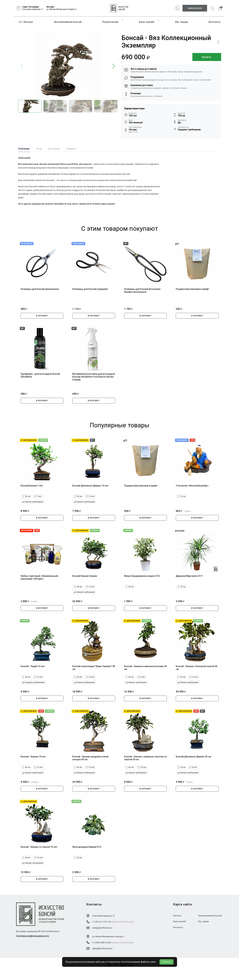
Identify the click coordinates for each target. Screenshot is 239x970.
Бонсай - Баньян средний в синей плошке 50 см (90, 758)
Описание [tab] (24, 148)
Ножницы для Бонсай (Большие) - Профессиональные (143, 290)
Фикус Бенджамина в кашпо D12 (142, 576)
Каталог (26, 21)
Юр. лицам (181, 21)
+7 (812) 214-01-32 (101, 921)
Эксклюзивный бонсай (68, 21)
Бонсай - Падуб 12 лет (33, 666)
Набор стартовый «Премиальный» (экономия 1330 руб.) (40, 577)
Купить (206, 57)
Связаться (195, 8)
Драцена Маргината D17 (189, 576)
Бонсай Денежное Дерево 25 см (193, 756)
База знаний (146, 21)
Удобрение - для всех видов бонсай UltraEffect (40, 375)
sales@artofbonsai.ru (102, 927)
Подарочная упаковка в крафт (192, 289)
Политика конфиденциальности (32, 935)
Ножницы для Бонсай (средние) (90, 289)
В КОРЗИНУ (42, 316)
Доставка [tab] (54, 148)
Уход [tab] (39, 148)
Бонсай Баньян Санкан (84, 576)
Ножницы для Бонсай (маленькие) (40, 289)
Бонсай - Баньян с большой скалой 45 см (196, 667)
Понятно (166, 962)
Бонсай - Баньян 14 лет (33, 756)
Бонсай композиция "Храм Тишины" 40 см (93, 667)
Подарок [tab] (71, 148)
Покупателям (110, 21)
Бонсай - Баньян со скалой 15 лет (39, 847)
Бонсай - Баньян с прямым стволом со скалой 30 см (145, 758)
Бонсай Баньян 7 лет (32, 485)
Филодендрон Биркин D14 (86, 847)
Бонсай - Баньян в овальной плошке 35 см (145, 667)
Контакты (214, 21)
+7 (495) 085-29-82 (101, 942)
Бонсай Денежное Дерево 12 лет (90, 485)
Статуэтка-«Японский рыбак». (192, 485)
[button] (113, 66)
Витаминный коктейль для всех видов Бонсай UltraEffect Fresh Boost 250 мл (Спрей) (93, 377)
